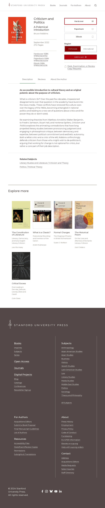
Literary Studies (68, 377)
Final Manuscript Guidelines (26, 429)
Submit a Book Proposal (24, 425)
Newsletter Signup (22, 390)
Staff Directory (67, 473)
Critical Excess (19, 283)
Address (65, 458)
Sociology (65, 392)
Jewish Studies (68, 366)
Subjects (18, 351)
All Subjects (66, 403)
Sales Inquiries (67, 469)
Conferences (20, 386)
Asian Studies (67, 355)
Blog (16, 379)
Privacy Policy (67, 429)
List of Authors (20, 432)
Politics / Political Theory (31, 167)
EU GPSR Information (70, 440)
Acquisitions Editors (23, 421)
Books (53, 5)
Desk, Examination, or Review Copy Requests (79, 67)
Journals (63, 5)
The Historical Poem (81, 233)
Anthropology (67, 348)
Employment (67, 425)
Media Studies (67, 381)
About (88, 5)
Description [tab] (27, 79)
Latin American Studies (71, 370)
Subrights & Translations (25, 454)
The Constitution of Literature (20, 233)
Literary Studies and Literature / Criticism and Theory (44, 163)
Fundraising (66, 436)
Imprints (18, 348)
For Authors (76, 5)
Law (63, 373)
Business (65, 359)
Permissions (19, 451)
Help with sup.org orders (72, 447)
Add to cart (80, 57)
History (64, 362)
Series (16, 355)
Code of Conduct (68, 432)
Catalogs (18, 383)
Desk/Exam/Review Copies (26, 447)
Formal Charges (62, 232)
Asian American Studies (71, 351)
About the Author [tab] (59, 79)
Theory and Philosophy (71, 395)
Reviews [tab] (42, 79)
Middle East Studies (70, 384)
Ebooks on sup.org (69, 443)
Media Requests (68, 465)
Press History (67, 421)
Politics (64, 388)
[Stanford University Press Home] (26, 5)
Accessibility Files (21, 443)
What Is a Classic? (41, 232)
